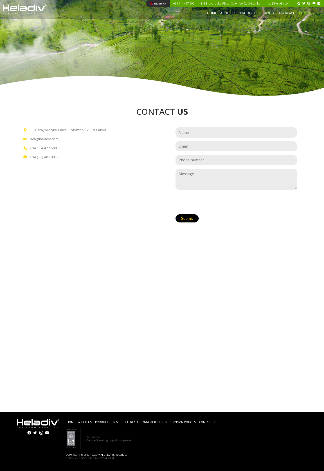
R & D (269, 13)
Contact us (309, 13)
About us (228, 13)
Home (212, 13)
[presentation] (210, 202)
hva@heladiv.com (278, 3)
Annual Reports (154, 422)
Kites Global (106, 458)
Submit (187, 218)
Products (102, 422)
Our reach (286, 13)
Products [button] (250, 13)
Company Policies (183, 422)
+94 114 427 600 (183, 3)
